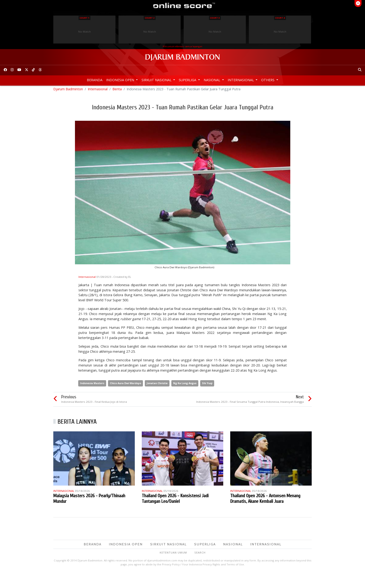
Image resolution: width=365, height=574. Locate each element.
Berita (117, 91)
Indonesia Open (120, 80)
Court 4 (280, 17)
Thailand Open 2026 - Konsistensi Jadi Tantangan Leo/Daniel (175, 500)
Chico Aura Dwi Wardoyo (125, 385)
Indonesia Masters (92, 385)
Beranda (94, 80)
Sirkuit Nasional (157, 80)
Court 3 (215, 17)
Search (200, 554)
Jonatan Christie (157, 385)
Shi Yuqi (207, 385)
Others (268, 80)
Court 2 (149, 17)
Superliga (188, 80)
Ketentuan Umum (173, 554)
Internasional (241, 80)
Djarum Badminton (68, 91)
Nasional (212, 80)
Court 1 (84, 17)
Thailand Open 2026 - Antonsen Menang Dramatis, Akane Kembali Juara (265, 500)
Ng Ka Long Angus (184, 385)
